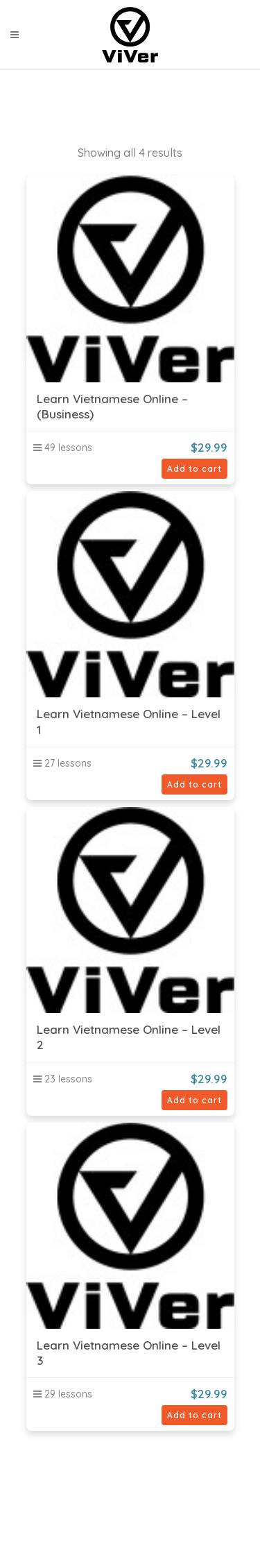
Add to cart (194, 469)
